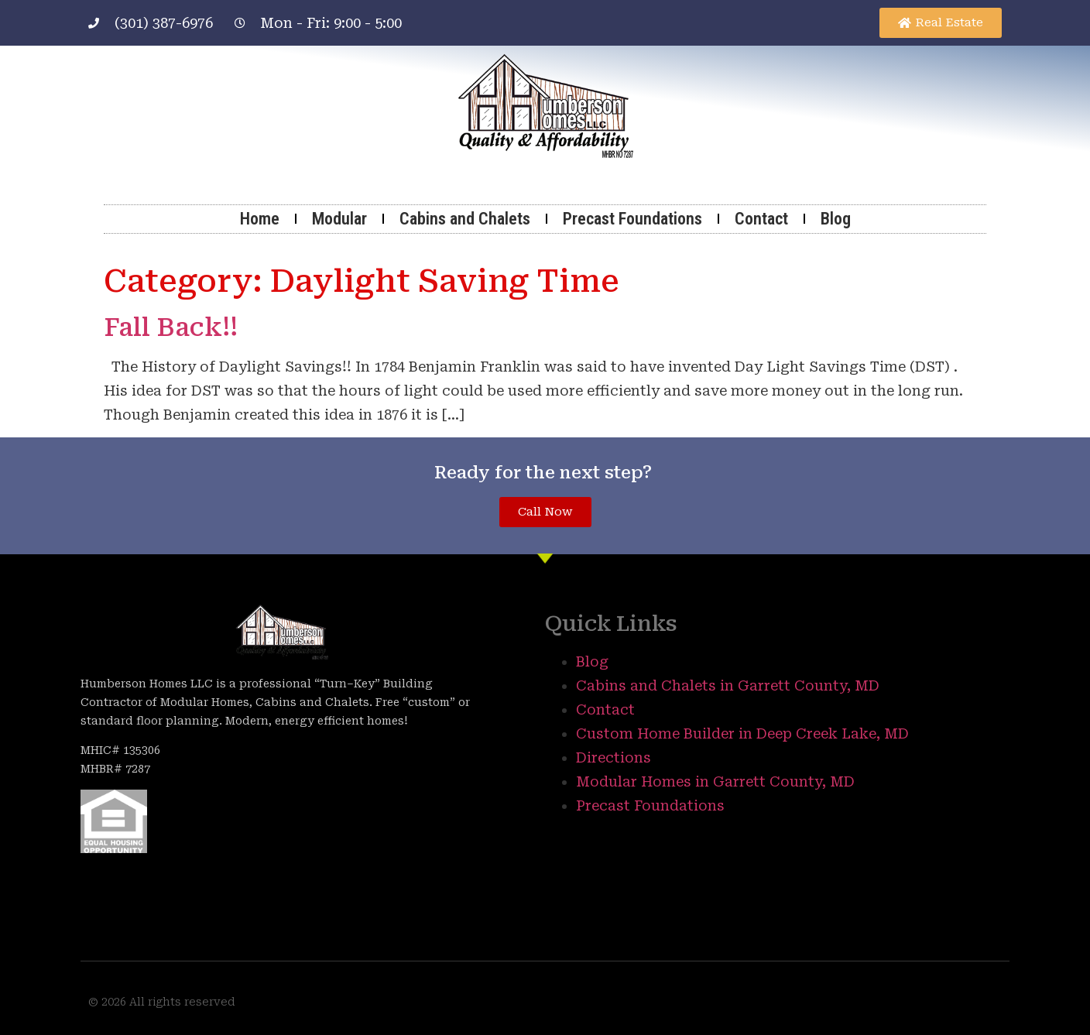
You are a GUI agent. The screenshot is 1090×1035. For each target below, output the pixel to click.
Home (259, 218)
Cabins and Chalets (464, 218)
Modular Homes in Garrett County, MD (715, 781)
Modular (339, 218)
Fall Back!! (171, 327)
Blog (836, 218)
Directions (613, 757)
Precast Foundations (632, 218)
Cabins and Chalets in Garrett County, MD (727, 685)
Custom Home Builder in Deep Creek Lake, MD (742, 733)
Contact (761, 218)
